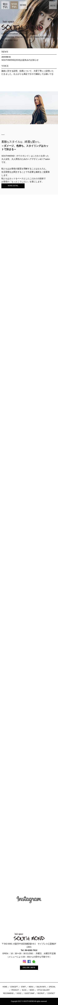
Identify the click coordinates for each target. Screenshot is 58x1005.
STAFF (23, 987)
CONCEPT (14, 987)
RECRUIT (41, 993)
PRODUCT (15, 990)
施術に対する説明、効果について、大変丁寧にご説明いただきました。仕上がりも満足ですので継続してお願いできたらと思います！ (27, 74)
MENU (31, 987)
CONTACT (51, 993)
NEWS (32, 990)
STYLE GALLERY (43, 990)
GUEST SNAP (29, 993)
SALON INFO (29, 967)
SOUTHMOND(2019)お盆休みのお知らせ (20, 60)
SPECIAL (52, 987)
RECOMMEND (8, 993)
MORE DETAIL (13, 186)
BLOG (24, 990)
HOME (23, 5)
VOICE (19, 993)
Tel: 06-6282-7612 (9, 40)
